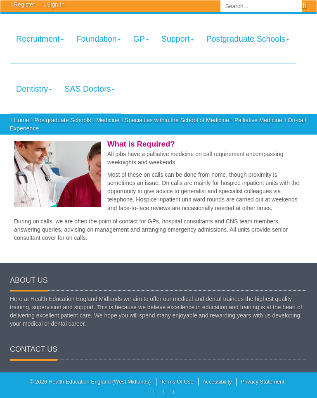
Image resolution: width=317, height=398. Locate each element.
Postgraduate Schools (248, 38)
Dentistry (34, 88)
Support (177, 38)
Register (24, 4)
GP (141, 38)
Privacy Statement (262, 382)
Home (20, 120)
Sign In (56, 4)
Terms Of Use (177, 382)
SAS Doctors (89, 88)
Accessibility (217, 382)
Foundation (98, 38)
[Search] (261, 6)
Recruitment (40, 38)
